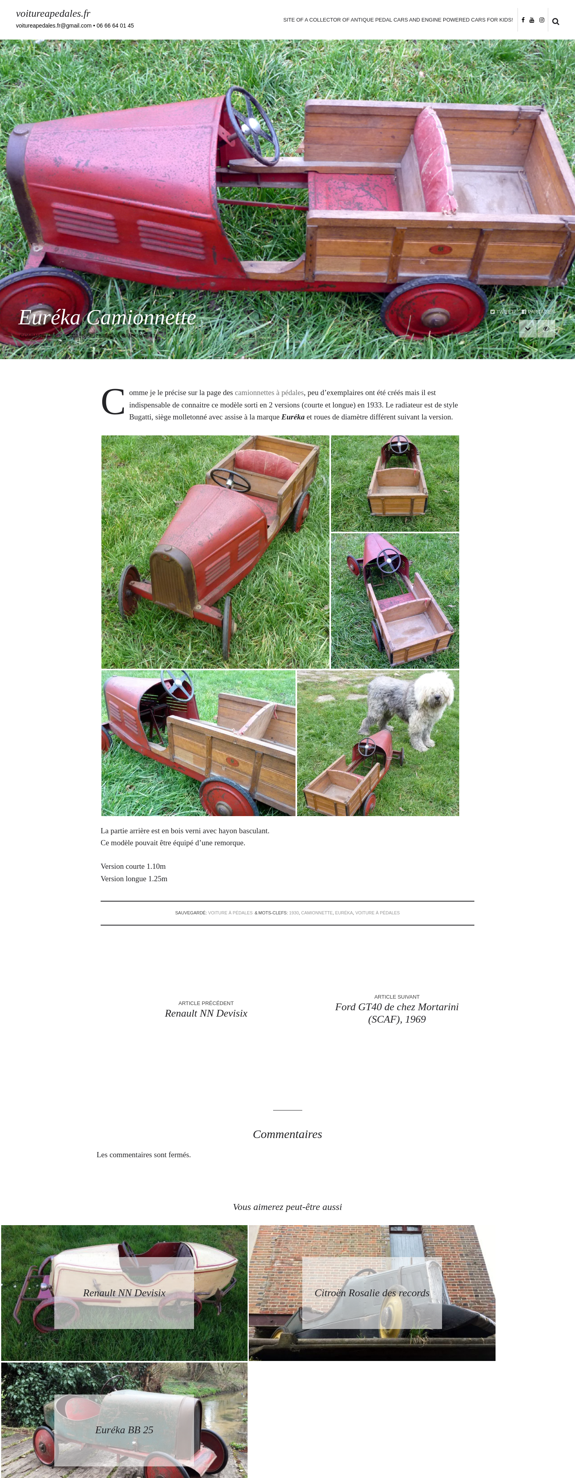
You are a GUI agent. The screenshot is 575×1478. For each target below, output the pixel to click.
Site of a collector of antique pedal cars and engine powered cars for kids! (397, 20)
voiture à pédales (229, 912)
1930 (293, 912)
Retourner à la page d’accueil (288, 1408)
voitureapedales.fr (53, 13)
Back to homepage (287, 1423)
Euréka (344, 912)
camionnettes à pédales (270, 392)
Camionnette (317, 912)
